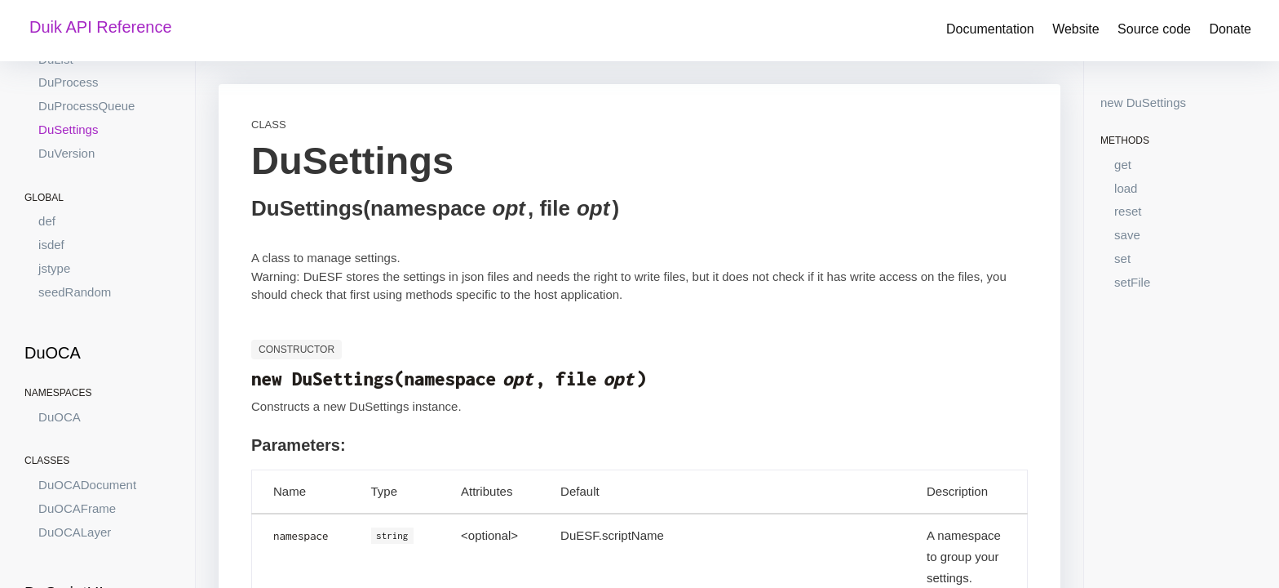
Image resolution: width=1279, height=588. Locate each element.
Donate (1230, 29)
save (1127, 235)
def (46, 221)
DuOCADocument (87, 485)
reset (1127, 211)
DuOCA (59, 417)
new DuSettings (1143, 102)
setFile (1132, 282)
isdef (51, 245)
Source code (1154, 29)
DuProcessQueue (86, 106)
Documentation (990, 29)
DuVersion (66, 153)
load (1125, 188)
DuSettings (68, 129)
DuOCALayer (74, 532)
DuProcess (68, 82)
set (1122, 258)
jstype (54, 268)
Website (1076, 29)
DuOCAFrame (77, 508)
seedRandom (74, 292)
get (1122, 165)
